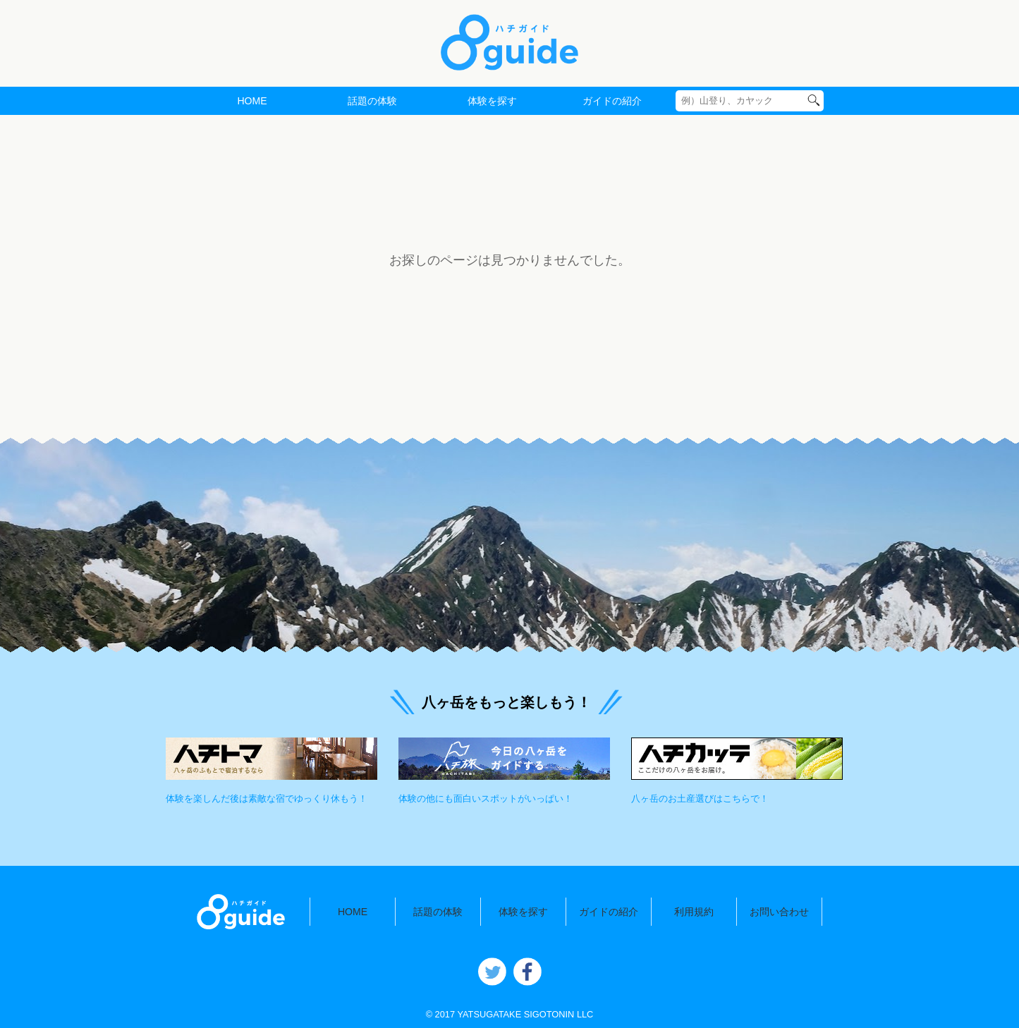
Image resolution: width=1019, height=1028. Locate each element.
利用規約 (694, 911)
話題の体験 (372, 100)
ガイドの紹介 (612, 100)
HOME (252, 100)
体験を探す (492, 100)
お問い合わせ (779, 911)
